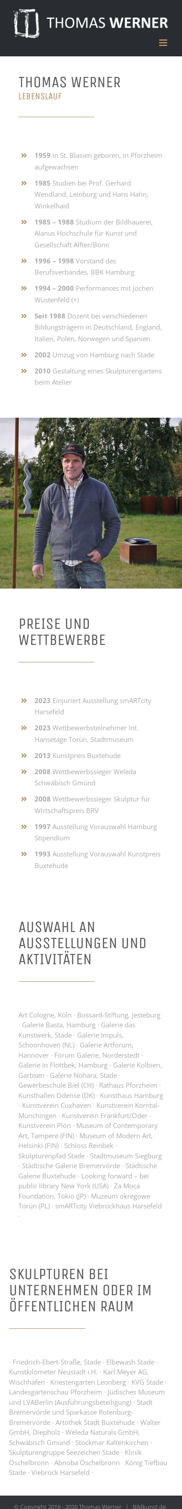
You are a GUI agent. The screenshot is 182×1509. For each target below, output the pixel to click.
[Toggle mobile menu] (164, 42)
